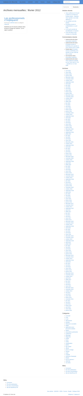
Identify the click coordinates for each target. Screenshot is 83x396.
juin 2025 (68, 85)
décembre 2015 (70, 236)
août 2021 (68, 146)
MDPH (67, 345)
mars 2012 (68, 295)
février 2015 (69, 252)
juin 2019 (68, 180)
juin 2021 (68, 148)
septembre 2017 (70, 208)
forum (67, 340)
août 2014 (68, 261)
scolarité (68, 354)
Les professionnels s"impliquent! (14, 19)
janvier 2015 (69, 253)
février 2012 (69, 297)
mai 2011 (68, 302)
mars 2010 (68, 308)
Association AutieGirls (71, 41)
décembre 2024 (70, 95)
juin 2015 (68, 245)
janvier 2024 (69, 111)
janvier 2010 (69, 310)
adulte (67, 325)
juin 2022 (68, 135)
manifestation (69, 343)
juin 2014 (68, 263)
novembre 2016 (70, 223)
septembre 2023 (70, 116)
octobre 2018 (69, 189)
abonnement (69, 320)
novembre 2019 (70, 176)
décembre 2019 (70, 174)
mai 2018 (68, 195)
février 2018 (69, 200)
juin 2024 (68, 103)
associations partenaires (72, 332)
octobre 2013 (69, 276)
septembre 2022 (70, 132)
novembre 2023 (70, 112)
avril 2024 (68, 106)
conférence (68, 333)
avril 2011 (68, 304)
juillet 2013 (68, 279)
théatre (67, 358)
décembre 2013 (70, 273)
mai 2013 (68, 282)
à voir (67, 319)
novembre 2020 (70, 158)
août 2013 (68, 278)
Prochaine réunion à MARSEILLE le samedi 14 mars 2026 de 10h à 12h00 (72, 46)
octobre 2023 (69, 114)
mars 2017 (68, 218)
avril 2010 (68, 307)
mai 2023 (68, 121)
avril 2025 (68, 88)
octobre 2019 (69, 177)
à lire (67, 317)
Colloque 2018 (56, 2)
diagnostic (68, 336)
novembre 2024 (70, 96)
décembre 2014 (70, 255)
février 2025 (69, 91)
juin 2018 (68, 193)
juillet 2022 (68, 134)
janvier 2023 (69, 127)
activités (68, 322)
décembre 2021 (70, 142)
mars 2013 (68, 286)
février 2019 (69, 184)
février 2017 (69, 219)
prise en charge (70, 349)
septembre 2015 (70, 240)
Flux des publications (71, 369)
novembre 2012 (70, 289)
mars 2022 (68, 140)
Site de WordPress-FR (71, 373)
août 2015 (68, 242)
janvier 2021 (69, 155)
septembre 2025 (70, 82)
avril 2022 (68, 138)
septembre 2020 (70, 161)
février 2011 (69, 305)
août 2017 (68, 210)
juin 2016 (68, 229)
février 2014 (69, 270)
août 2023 (68, 117)
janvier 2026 (69, 75)
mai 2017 (68, 214)
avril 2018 (68, 197)
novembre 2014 (70, 257)
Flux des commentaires (71, 371)
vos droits (68, 362)
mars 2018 (68, 198)
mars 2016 (68, 234)
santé (67, 353)
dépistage (68, 335)
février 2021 (69, 153)
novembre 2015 (70, 237)
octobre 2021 (69, 143)
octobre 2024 (69, 98)
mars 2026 (68, 72)
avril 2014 (68, 266)
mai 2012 (68, 292)
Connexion (68, 368)
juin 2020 (68, 166)
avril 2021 (68, 151)
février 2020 (69, 172)
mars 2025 (68, 90)
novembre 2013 (70, 274)
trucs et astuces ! (70, 359)
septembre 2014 (70, 260)
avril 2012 (68, 294)
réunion (67, 351)
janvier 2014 (69, 271)
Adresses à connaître (71, 324)
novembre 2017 (70, 205)
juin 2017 (68, 213)
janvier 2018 (69, 202)
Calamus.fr (77, 394)
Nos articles (23, 2)
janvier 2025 (69, 93)
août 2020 (68, 163)
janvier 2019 (69, 185)
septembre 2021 (70, 145)
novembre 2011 (70, 299)
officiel (67, 348)
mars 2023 (68, 124)
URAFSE (30, 2)
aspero (67, 330)
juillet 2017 (68, 211)
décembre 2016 (70, 221)
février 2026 (69, 74)
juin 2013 (68, 281)
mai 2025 (68, 87)
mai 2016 (68, 231)
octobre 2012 (69, 291)
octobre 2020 (69, 159)
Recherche (76, 7)
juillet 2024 (68, 101)
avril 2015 (68, 248)
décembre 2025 (70, 77)
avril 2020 (68, 169)
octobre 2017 (69, 206)
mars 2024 (68, 108)
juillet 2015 (68, 244)
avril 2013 (68, 284)
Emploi (48, 2)
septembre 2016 (70, 226)
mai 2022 (68, 137)
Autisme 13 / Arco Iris (10, 2)
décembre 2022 (70, 129)
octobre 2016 (69, 224)
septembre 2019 (70, 179)
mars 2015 (68, 250)
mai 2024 (68, 104)
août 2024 (68, 100)
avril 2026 (68, 70)
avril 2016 (68, 232)
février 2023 (69, 125)
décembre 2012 (70, 287)
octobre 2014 (69, 258)
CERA (36, 2)
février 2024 (69, 109)
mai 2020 (68, 168)
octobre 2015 (69, 239)
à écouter (68, 315)
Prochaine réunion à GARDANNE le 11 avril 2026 (71, 26)
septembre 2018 (70, 190)
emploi (67, 338)
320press (70, 394)
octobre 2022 (69, 130)
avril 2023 (68, 122)
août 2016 (68, 227)
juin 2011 (68, 300)
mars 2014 (68, 268)
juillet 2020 (68, 164)
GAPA (67, 341)
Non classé (68, 346)
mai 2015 (68, 247)
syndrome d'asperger (71, 356)
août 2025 (68, 83)
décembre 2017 (70, 203)
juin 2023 (68, 119)
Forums (42, 2)
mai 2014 (68, 265)
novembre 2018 (70, 187)
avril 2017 (68, 216)
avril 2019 (68, 182)
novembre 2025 (70, 78)
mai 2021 (68, 150)
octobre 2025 (69, 80)
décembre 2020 (70, 156)
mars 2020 (68, 171)
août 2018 (68, 192)
